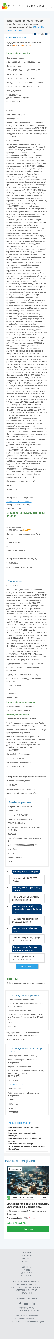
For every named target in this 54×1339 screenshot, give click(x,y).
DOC (30, 45)
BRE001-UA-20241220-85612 (18, 502)
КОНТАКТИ (27, 1255)
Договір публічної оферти (27, 1316)
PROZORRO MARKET (26, 1284)
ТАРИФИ (26, 1270)
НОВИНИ (27, 1252)
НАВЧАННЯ (26, 1293)
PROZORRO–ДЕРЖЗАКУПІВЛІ (26, 1281)
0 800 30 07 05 (35, 5)
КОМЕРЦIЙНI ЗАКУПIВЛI (26, 1290)
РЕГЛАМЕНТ (26, 1261)
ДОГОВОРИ (26, 1273)
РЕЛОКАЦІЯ (26, 1276)
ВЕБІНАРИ (26, 1267)
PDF (15, 45)
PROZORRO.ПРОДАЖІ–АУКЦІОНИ (26, 1287)
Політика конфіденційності (26, 1319)
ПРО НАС (26, 1258)
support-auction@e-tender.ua (27, 1311)
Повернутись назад (16, 37)
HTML (22, 45)
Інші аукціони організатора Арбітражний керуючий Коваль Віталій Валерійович (26, 1146)
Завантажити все (27, 966)
